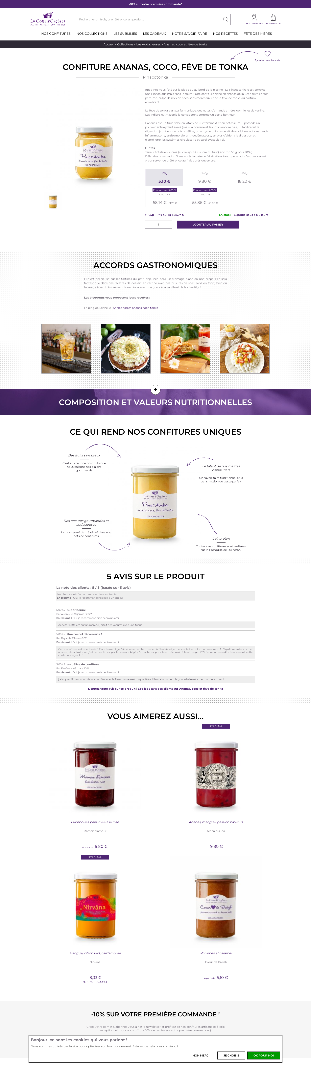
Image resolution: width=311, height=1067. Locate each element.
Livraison (114, 971)
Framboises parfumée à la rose (65, 788)
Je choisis (231, 1055)
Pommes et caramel (246, 788)
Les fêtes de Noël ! (227, 980)
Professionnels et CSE (178, 962)
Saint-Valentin (224, 976)
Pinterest (160, 1033)
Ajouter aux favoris (267, 60)
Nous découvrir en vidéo (73, 962)
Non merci (201, 1055)
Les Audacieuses (148, 44)
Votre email (116, 1020)
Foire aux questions (121, 976)
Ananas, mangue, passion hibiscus (125, 790)
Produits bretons (68, 967)
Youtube (170, 1033)
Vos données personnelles (126, 962)
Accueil (109, 44)
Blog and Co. (226, 952)
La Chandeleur (225, 985)
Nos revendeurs (173, 971)
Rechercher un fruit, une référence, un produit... (111, 19)
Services (170, 952)
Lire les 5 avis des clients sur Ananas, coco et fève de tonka (180, 689)
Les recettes (223, 962)
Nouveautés (65, 958)
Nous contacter (173, 958)
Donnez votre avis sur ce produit (111, 689)
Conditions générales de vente (129, 958)
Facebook (140, 1033)
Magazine (221, 958)
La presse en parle (227, 971)
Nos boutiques (67, 971)
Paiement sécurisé (121, 967)
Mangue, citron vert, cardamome (186, 788)
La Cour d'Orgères (73, 952)
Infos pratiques (122, 952)
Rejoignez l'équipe (175, 967)
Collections (125, 44)
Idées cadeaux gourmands (233, 967)
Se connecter (254, 23)
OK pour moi (263, 1055)
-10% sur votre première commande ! (155, 849)
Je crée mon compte (155, 879)
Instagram (150, 1033)
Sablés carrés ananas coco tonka (135, 308)
